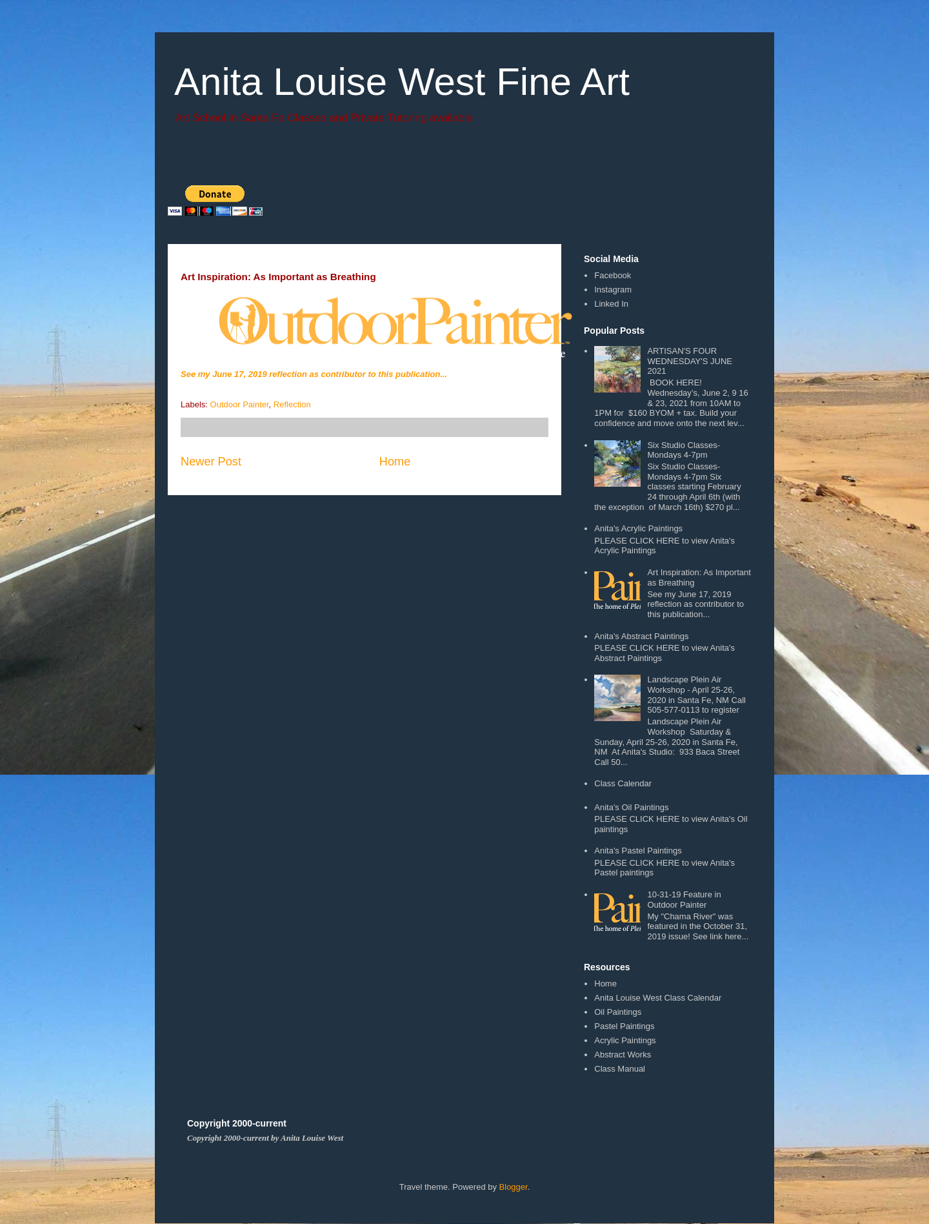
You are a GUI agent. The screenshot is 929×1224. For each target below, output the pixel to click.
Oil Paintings (617, 1012)
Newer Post (211, 461)
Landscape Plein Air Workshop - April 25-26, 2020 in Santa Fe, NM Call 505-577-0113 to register (696, 695)
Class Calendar (623, 783)
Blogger (513, 1187)
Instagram (613, 289)
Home (395, 461)
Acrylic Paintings (624, 1040)
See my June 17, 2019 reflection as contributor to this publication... (314, 374)
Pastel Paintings (624, 1026)
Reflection (292, 404)
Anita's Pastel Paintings (637, 850)
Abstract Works (622, 1054)
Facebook (612, 275)
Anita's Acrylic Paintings (638, 528)
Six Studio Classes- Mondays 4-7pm (683, 450)
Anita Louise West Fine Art (402, 81)
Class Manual (619, 1069)
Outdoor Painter (239, 404)
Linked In (611, 304)
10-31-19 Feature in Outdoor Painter (684, 900)
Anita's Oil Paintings (631, 807)
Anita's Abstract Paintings (641, 636)
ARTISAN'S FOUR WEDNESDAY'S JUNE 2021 (689, 361)
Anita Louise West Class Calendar (657, 998)
